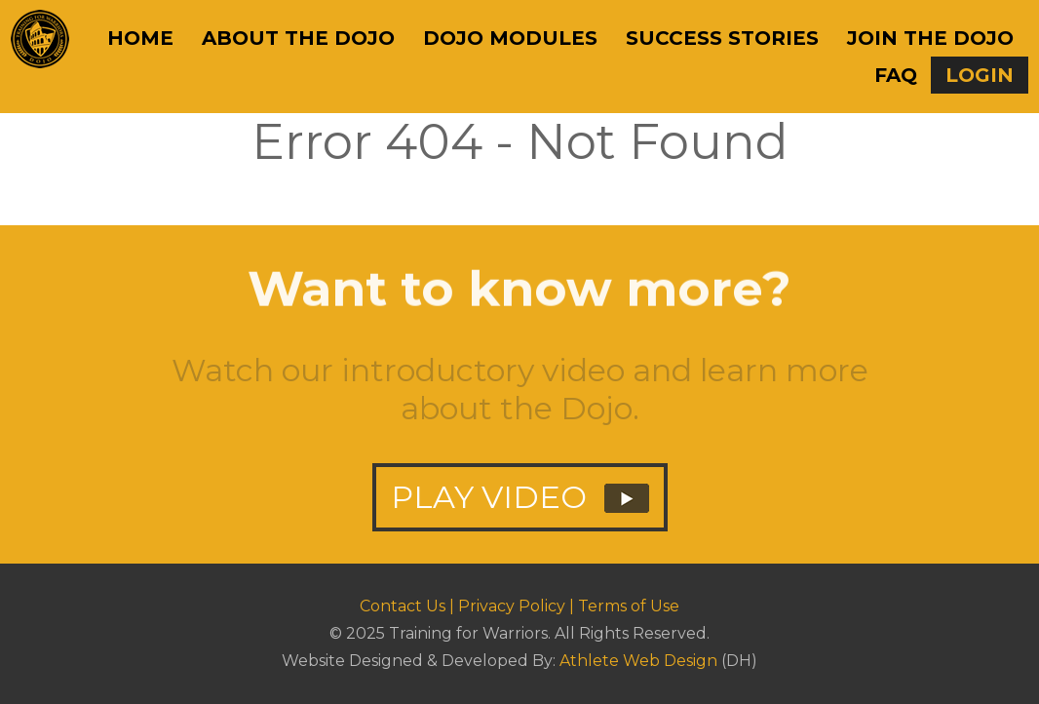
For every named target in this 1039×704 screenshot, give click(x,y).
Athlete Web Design (638, 660)
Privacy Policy (511, 606)
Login (979, 75)
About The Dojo (298, 38)
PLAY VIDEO (520, 507)
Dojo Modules (510, 38)
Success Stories (722, 38)
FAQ (895, 75)
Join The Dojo (930, 38)
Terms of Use (628, 606)
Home (140, 38)
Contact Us (402, 606)
